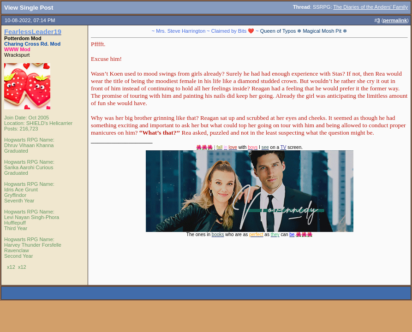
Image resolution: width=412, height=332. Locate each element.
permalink (395, 20)
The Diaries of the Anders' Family (370, 7)
